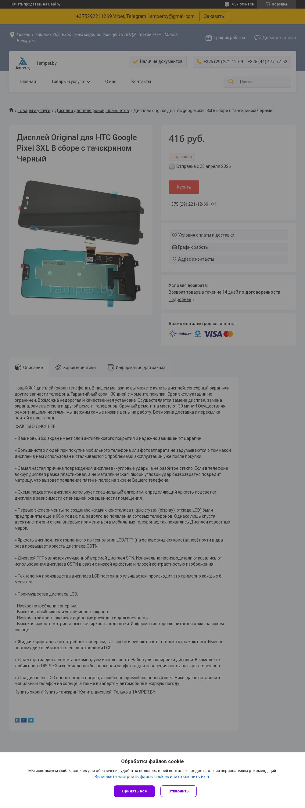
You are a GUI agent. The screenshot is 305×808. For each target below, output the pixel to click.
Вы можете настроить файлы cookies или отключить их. (150, 777)
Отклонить (179, 791)
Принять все (134, 791)
